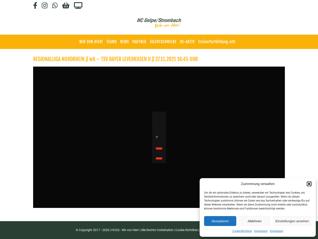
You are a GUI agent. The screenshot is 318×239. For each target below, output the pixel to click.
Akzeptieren (220, 221)
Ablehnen (254, 221)
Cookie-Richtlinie (242, 231)
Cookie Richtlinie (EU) (189, 230)
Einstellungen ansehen (292, 221)
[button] (309, 184)
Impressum (261, 231)
